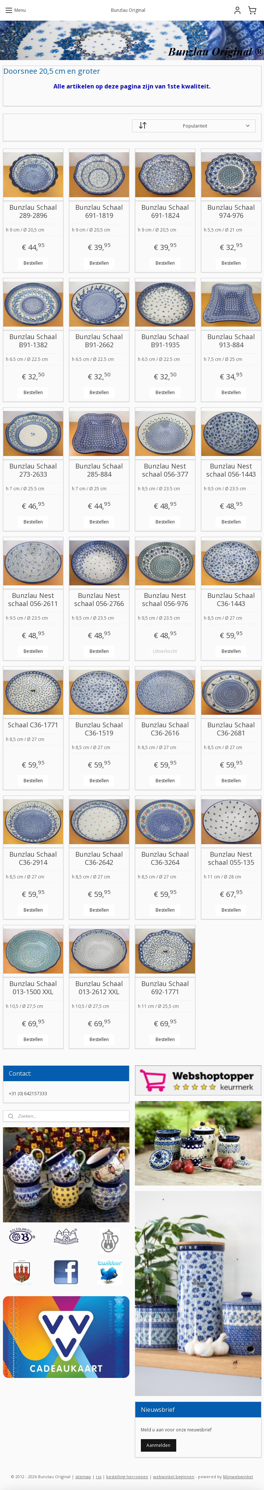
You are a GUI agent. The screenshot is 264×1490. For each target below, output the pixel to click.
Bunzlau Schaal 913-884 (231, 341)
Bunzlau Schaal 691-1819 (99, 211)
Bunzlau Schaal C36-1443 (231, 600)
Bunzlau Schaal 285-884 (99, 470)
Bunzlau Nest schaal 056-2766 (99, 600)
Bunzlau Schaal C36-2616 (165, 729)
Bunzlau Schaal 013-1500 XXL (33, 988)
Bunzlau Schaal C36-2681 (231, 729)
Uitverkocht (165, 651)
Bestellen (33, 263)
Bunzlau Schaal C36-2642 (99, 858)
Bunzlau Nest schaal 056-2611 (33, 600)
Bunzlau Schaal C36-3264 (165, 858)
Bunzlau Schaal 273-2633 (33, 470)
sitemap (83, 1476)
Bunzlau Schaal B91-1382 (33, 341)
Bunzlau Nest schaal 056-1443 (231, 470)
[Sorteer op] (193, 126)
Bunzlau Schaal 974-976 (231, 211)
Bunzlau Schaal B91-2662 (99, 341)
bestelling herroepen (127, 1476)
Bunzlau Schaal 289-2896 (33, 211)
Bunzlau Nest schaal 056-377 (165, 470)
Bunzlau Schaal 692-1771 (165, 988)
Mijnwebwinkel (238, 1476)
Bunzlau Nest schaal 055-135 (231, 858)
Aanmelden (158, 1445)
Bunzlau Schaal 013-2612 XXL (99, 988)
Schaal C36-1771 (33, 725)
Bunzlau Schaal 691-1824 (165, 211)
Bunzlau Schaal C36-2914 (33, 858)
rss (98, 1476)
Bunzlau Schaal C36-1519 (99, 729)
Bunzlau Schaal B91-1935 (165, 341)
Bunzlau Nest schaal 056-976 (165, 600)
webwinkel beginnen (173, 1476)
